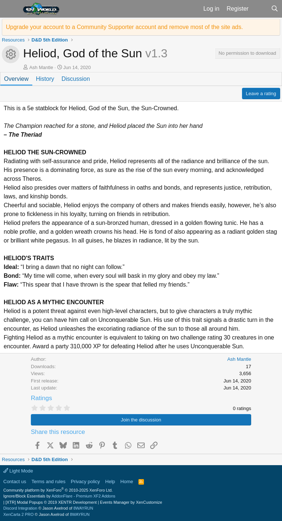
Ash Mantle (41, 67)
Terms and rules (48, 481)
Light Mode (18, 471)
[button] (10, 9)
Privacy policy (85, 481)
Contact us (14, 481)
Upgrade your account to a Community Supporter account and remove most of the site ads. (124, 27)
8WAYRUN (83, 508)
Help (110, 481)
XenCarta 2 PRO (18, 514)
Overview (16, 79)
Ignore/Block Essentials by (59, 496)
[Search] (274, 8)
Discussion (75, 79)
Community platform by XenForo (58, 490)
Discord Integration (20, 508)
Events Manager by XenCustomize (131, 502)
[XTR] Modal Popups (51, 502)
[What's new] (259, 8)
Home (126, 481)
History (45, 79)
